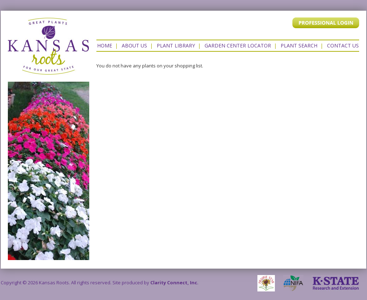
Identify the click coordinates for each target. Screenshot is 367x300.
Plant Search (299, 45)
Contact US (343, 45)
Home (104, 45)
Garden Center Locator (238, 45)
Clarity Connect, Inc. (174, 282)
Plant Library (176, 45)
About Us (134, 45)
